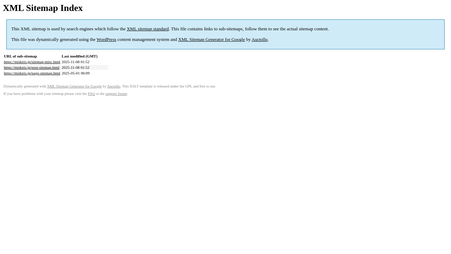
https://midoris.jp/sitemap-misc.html (32, 62)
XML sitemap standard (148, 28)
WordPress (106, 39)
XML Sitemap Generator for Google (211, 39)
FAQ (91, 94)
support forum (116, 94)
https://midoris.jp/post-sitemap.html (32, 67)
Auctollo (260, 39)
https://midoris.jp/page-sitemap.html (32, 73)
